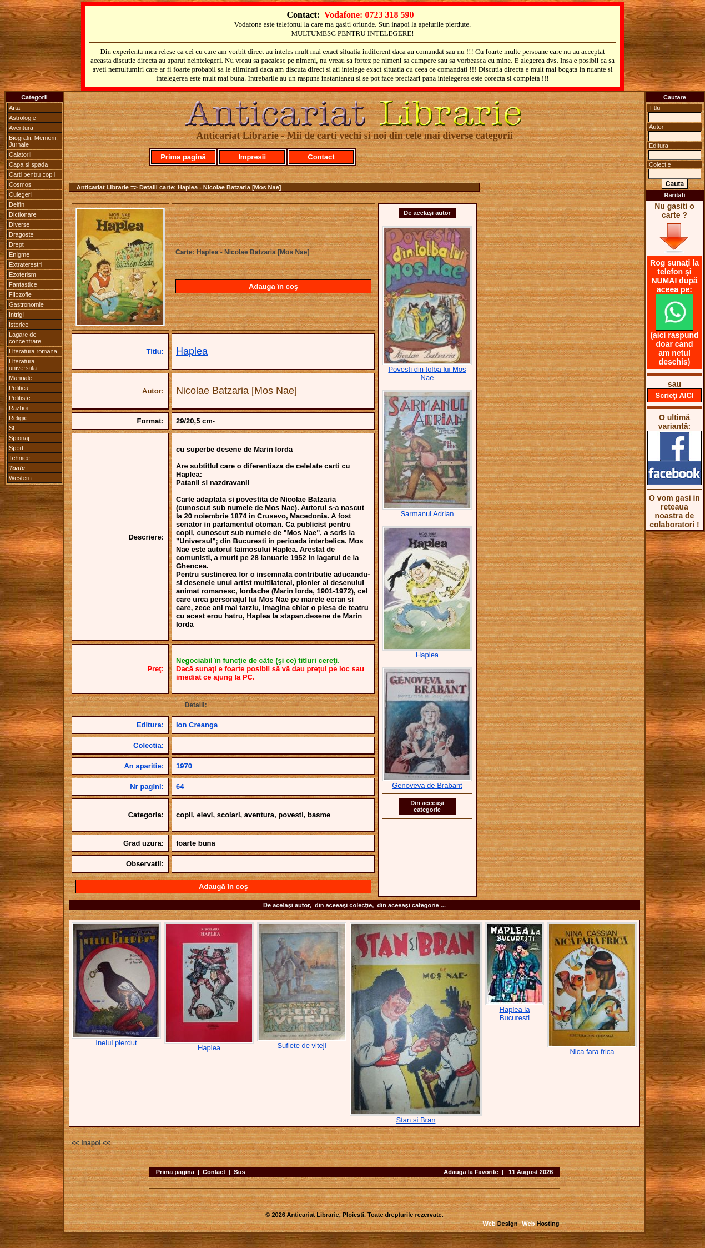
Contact (321, 157)
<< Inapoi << (91, 1143)
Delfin (16, 204)
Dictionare (23, 214)
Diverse (19, 224)
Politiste (20, 398)
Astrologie (22, 117)
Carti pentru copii (32, 174)
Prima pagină (183, 157)
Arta (14, 107)
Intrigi (16, 314)
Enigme (19, 254)
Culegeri (20, 194)
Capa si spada (28, 164)
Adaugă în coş (273, 286)
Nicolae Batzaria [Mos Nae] (236, 390)
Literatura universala (23, 364)
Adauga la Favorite (471, 1172)
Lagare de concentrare (25, 338)
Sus (239, 1172)
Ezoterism (22, 274)
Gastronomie (26, 304)
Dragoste (21, 234)
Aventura (21, 127)
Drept (16, 244)
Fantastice (23, 284)
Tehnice (19, 458)
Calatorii (20, 154)
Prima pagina (175, 1172)
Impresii (252, 157)
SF (13, 428)
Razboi (18, 408)
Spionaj (19, 438)
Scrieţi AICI (675, 395)
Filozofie (20, 294)
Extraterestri (25, 264)
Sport (16, 448)
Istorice (18, 324)
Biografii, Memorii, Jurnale (33, 141)
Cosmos (20, 184)
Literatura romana (33, 351)
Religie (18, 418)
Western (20, 478)
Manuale (20, 378)
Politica (18, 388)
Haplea (192, 351)
